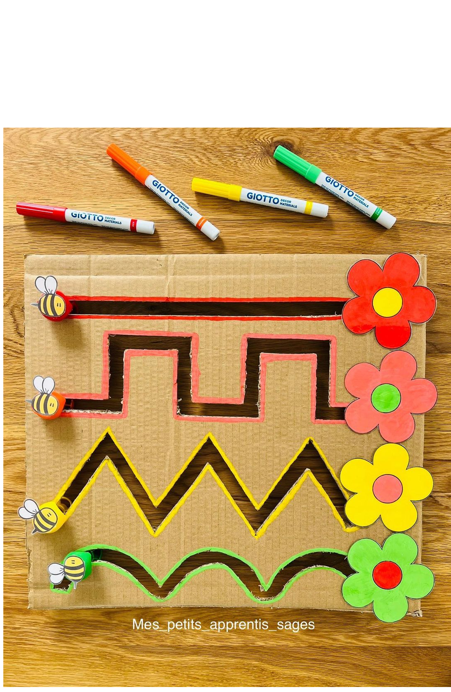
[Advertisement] (225, 70)
